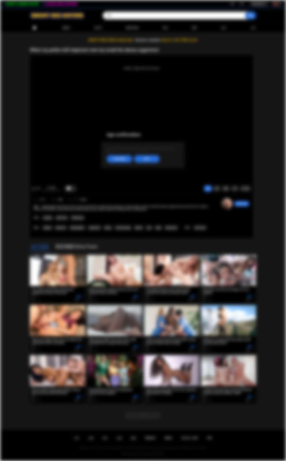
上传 (252, 27)
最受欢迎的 (132, 27)
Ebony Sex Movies (140, 454)
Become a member (148, 40)
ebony (108, 227)
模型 (194, 27)
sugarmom (94, 227)
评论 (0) (245, 188)
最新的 (66, 27)
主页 (76, 438)
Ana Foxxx (200, 227)
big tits (138, 227)
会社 (223, 27)
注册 (232, 4)
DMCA (168, 438)
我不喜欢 (38, 188)
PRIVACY (150, 438)
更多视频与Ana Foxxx (76, 246)
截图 (226, 188)
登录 (242, 4)
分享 (235, 188)
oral (149, 227)
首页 (34, 27)
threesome (171, 227)
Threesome (77, 217)
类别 (165, 27)
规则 (133, 438)
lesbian (47, 227)
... (143, 415)
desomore (242, 203)
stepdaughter (77, 227)
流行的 (98, 27)
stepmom (60, 227)
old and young (123, 227)
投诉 (217, 188)
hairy (158, 227)
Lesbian (48, 217)
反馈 (119, 438)
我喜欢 (34, 188)
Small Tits (62, 217)
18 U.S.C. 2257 (189, 438)
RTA (209, 438)
